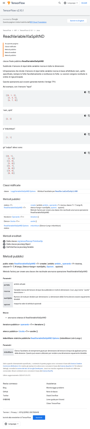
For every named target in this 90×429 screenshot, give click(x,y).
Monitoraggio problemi (55, 392)
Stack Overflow (52, 400)
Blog (4, 392)
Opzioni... (51, 248)
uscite (33, 203)
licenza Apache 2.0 (67, 347)
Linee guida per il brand (55, 404)
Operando (16, 198)
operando (53, 187)
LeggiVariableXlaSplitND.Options (23, 173)
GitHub (5, 396)
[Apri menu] (3, 3)
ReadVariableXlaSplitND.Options (16, 207)
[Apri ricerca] (84, 2)
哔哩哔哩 (6, 404)
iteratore (34, 198)
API (15, 30)
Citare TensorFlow (53, 408)
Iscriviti (39, 422)
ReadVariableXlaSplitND (66, 172)
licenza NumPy (48, 352)
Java (38, 30)
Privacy (14, 417)
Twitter (6, 400)
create (33, 187)
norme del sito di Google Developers (30, 350)
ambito (45, 187)
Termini (6, 417)
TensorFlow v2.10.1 (13, 10)
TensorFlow (7, 30)
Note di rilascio (52, 396)
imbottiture (35, 207)
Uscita (12, 203)
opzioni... (54, 189)
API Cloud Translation (38, 22)
